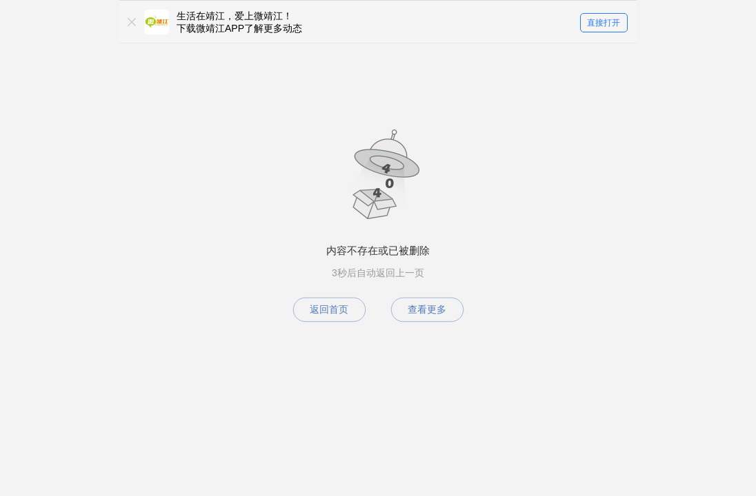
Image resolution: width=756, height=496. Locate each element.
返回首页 (329, 309)
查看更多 (427, 309)
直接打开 (603, 23)
